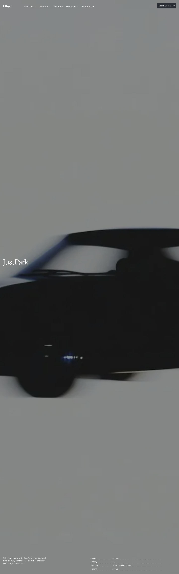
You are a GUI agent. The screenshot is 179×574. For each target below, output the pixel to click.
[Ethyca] (9, 6)
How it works (30, 6)
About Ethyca (87, 6)
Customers (58, 6)
